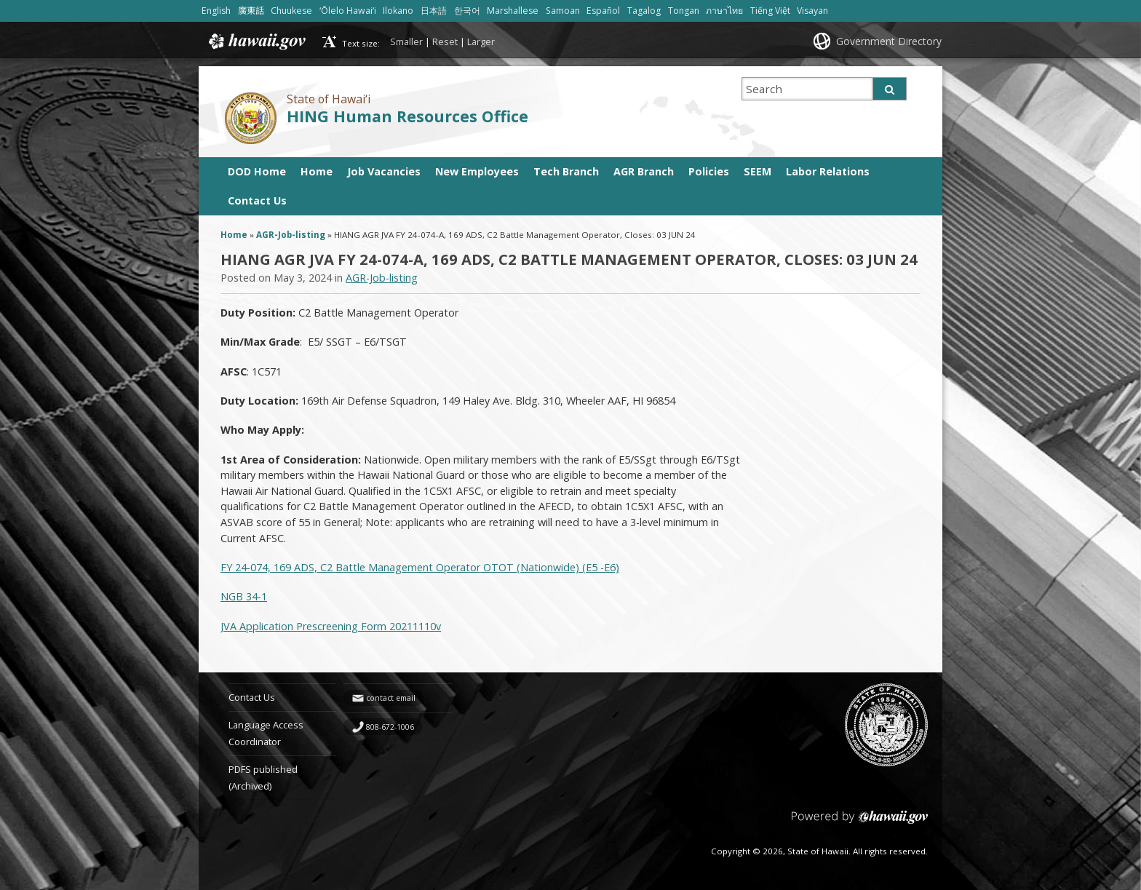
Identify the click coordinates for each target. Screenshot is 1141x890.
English (216, 10)
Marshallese (512, 10)
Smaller (406, 41)
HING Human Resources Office (407, 116)
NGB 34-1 (243, 596)
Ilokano (398, 10)
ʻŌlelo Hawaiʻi (347, 10)
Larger (481, 41)
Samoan (563, 10)
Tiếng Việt (770, 10)
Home (317, 171)
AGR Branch (643, 171)
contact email (391, 698)
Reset (445, 41)
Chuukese (291, 10)
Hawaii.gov (256, 41)
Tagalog (644, 10)
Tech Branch (566, 171)
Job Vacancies (384, 171)
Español (603, 10)
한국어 (467, 10)
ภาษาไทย (724, 10)
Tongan (683, 10)
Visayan (812, 10)
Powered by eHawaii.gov (860, 823)
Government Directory (889, 41)
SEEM (757, 171)
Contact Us (257, 200)
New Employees (477, 171)
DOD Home (257, 171)
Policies (708, 171)
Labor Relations (828, 171)
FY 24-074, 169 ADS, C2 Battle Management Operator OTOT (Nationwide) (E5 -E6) (419, 567)
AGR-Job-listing (290, 234)
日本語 (434, 10)
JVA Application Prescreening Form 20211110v (330, 626)
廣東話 (251, 10)
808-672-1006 (390, 727)
